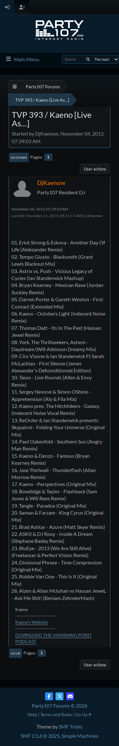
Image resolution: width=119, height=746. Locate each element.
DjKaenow (51, 182)
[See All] (15, 86)
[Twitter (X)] (59, 696)
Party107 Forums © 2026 (59, 706)
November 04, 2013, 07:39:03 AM (39, 209)
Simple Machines (80, 736)
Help (32, 714)
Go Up (15, 653)
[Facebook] (49, 696)
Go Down (19, 157)
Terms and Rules (56, 714)
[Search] (88, 59)
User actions (95, 168)
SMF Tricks (71, 726)
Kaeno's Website (31, 622)
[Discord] (70, 696)
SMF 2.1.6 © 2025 (40, 736)
